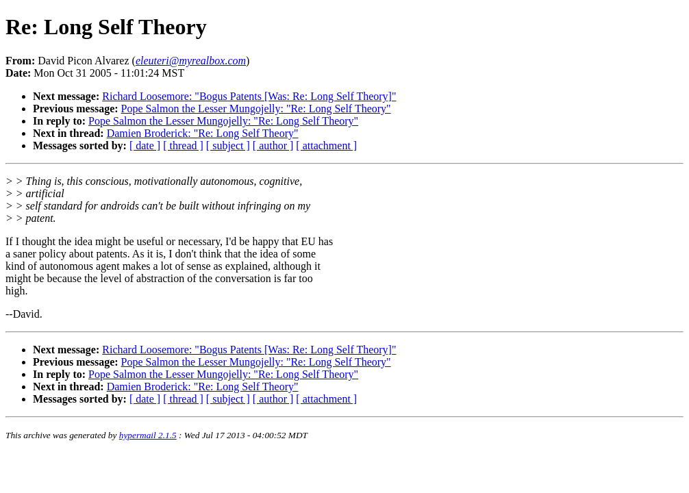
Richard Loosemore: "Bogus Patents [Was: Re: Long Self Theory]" (249, 96)
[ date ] (144, 145)
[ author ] (273, 145)
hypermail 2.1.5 (148, 435)
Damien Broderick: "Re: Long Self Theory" (203, 133)
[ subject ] (228, 145)
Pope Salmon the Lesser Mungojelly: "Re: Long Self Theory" (256, 108)
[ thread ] (183, 145)
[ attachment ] (326, 145)
